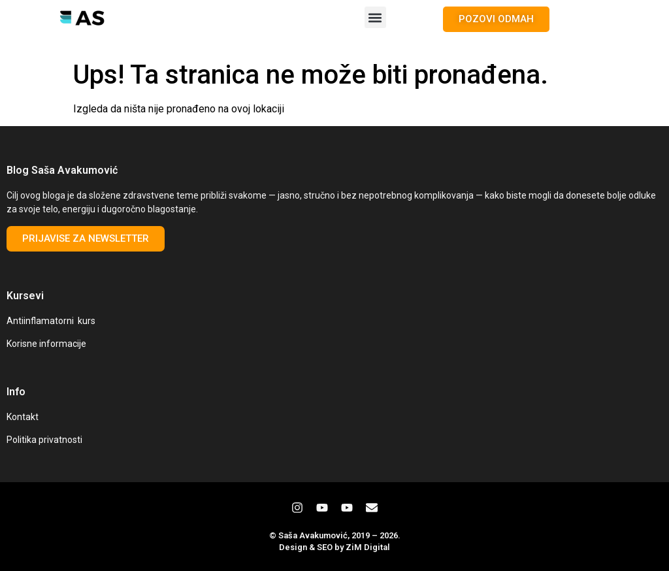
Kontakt (23, 417)
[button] (375, 17)
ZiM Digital (368, 547)
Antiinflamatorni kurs (51, 321)
